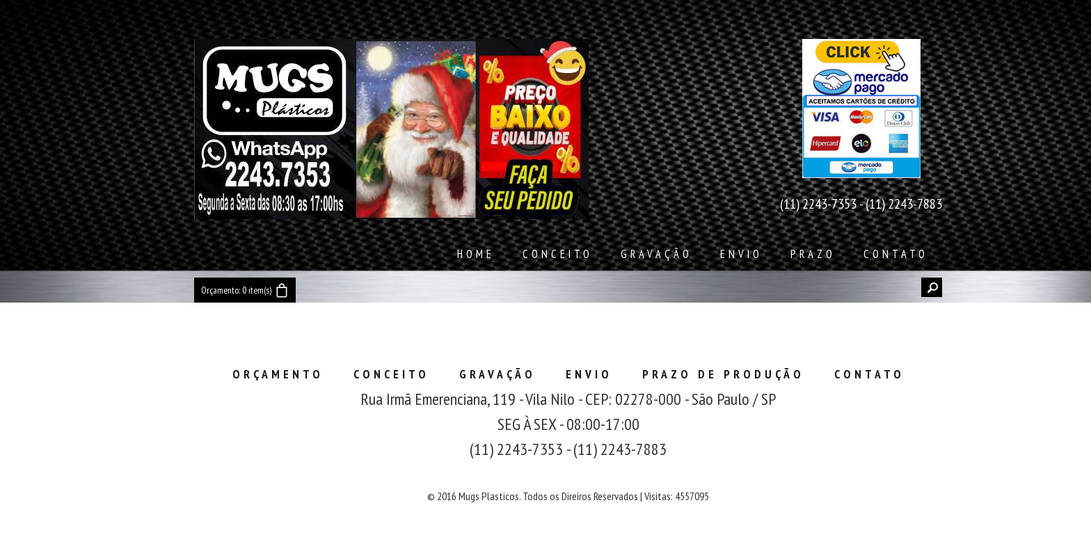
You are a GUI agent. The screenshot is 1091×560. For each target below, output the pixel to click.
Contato (895, 254)
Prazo (813, 254)
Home (476, 254)
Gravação (656, 254)
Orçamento (278, 374)
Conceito (558, 254)
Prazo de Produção (723, 374)
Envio (741, 254)
